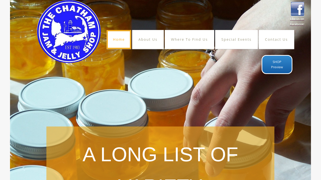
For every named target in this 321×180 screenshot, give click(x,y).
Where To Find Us (189, 39)
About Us (147, 39)
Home (119, 39)
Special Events (236, 39)
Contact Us (276, 39)
